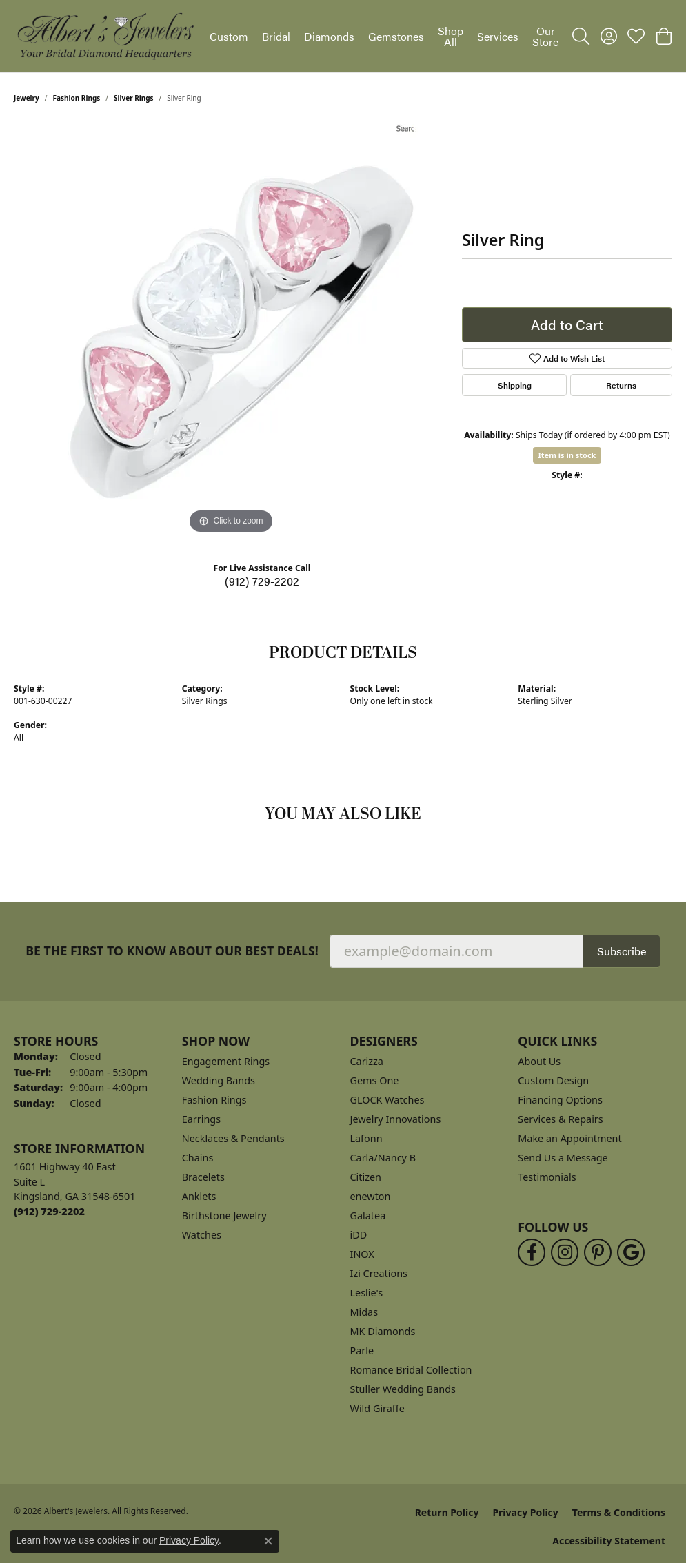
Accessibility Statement (608, 1540)
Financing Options (560, 1099)
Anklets (199, 1196)
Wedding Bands (218, 1080)
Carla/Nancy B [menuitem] (383, 1157)
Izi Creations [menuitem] (378, 1273)
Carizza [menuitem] (366, 1061)
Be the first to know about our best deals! (172, 951)
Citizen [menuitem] (366, 1176)
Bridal (276, 36)
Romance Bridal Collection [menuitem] (411, 1369)
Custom (229, 36)
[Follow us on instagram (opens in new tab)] (564, 1252)
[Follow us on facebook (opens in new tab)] (531, 1252)
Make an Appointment (569, 1138)
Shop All (450, 36)
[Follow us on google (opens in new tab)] (631, 1252)
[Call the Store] (49, 1211)
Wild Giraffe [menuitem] (377, 1408)
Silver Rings (134, 98)
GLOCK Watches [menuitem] (387, 1099)
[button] (580, 36)
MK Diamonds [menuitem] (383, 1331)
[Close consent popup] (268, 1541)
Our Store (545, 36)
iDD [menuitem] (358, 1234)
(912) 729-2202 (262, 581)
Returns (621, 385)
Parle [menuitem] (362, 1350)
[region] (231, 330)
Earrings (201, 1119)
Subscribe (621, 951)
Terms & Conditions (618, 1512)
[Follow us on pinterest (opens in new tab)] (598, 1252)
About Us (539, 1061)
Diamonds (329, 36)
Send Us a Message (562, 1157)
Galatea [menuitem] (368, 1215)
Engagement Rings (226, 1061)
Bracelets (203, 1176)
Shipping (515, 385)
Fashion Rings (77, 98)
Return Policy (447, 1512)
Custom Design (553, 1080)
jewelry (26, 98)
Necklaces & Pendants (233, 1138)
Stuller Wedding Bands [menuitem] (403, 1389)
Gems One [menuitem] (374, 1080)
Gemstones (396, 36)
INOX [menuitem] (362, 1254)
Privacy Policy (525, 1512)
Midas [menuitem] (364, 1311)
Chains (198, 1157)
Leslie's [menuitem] (366, 1292)
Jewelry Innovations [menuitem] (395, 1119)
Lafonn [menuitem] (366, 1138)
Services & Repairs (560, 1119)
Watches (201, 1234)
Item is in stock (567, 455)
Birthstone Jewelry (224, 1215)
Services (497, 36)
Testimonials (547, 1176)
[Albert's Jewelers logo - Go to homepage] (105, 36)
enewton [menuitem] (370, 1196)
